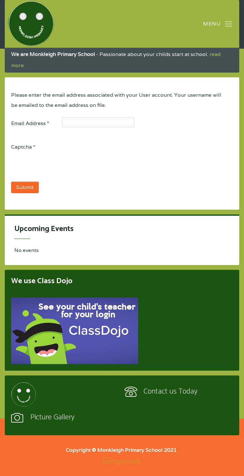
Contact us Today (170, 391)
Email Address (30, 123)
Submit (25, 187)
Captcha (23, 147)
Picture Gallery (52, 417)
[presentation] (59, 166)
